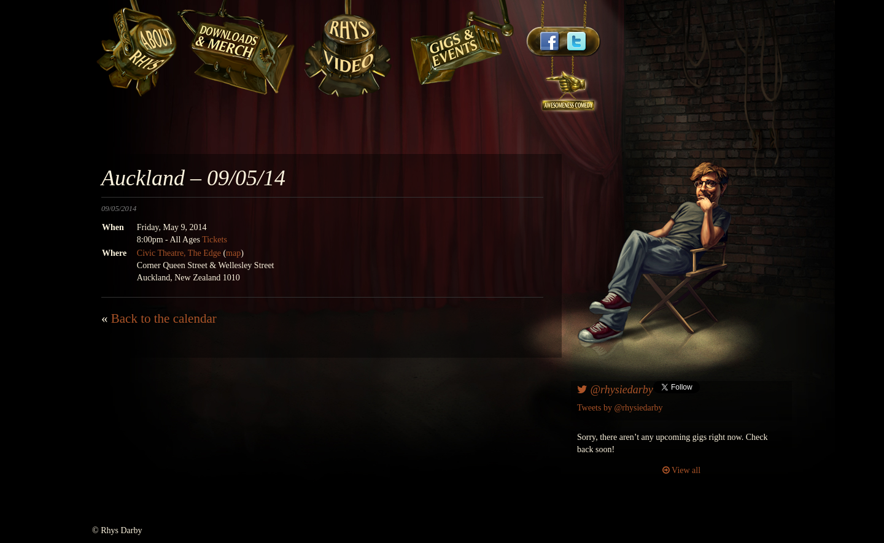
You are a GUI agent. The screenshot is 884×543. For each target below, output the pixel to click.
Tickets (214, 239)
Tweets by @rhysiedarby (619, 407)
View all (681, 470)
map (233, 253)
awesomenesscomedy (569, 85)
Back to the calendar (164, 318)
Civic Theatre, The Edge (179, 253)
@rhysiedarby (615, 389)
